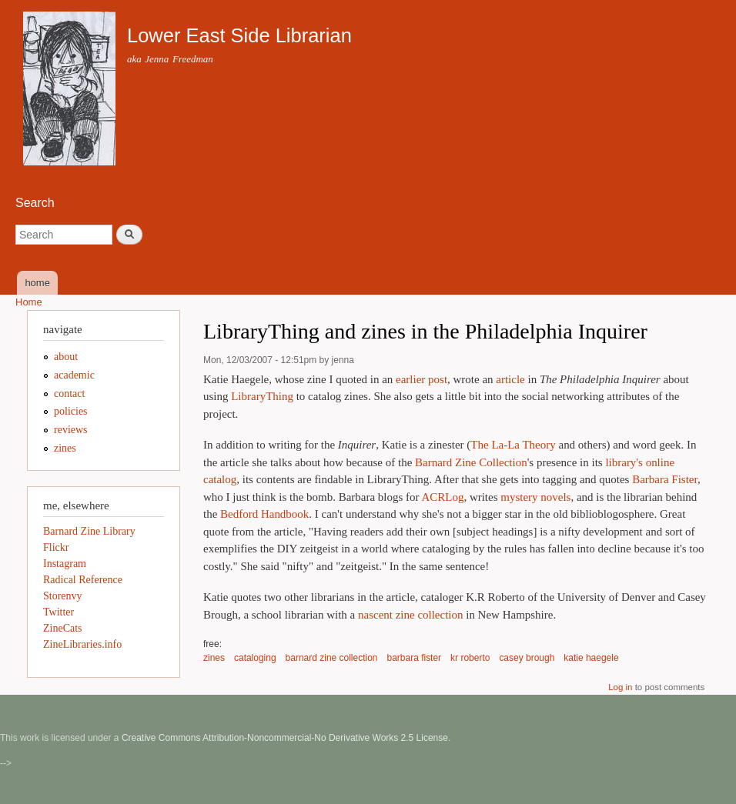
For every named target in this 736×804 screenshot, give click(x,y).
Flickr (56, 547)
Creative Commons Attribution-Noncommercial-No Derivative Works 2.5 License (285, 737)
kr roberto (470, 657)
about (66, 356)
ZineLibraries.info (82, 644)
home (37, 283)
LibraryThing (262, 396)
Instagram (64, 563)
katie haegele (591, 657)
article (510, 379)
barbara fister (414, 657)
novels (555, 497)
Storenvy (62, 596)
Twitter (58, 612)
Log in (620, 687)
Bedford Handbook (264, 514)
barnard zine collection (332, 657)
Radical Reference (82, 579)
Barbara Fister (665, 479)
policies (71, 411)
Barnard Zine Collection (471, 462)
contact (69, 393)
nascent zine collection (410, 615)
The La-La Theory (512, 445)
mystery (518, 497)
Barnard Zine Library (89, 531)
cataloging (255, 657)
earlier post (421, 379)
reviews (71, 429)
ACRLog (442, 497)
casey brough (526, 657)
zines (214, 657)
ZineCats (62, 628)
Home (28, 302)
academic (74, 375)
